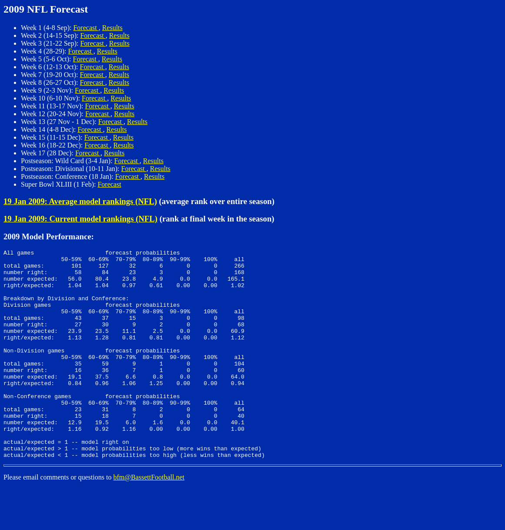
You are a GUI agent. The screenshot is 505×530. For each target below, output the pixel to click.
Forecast (85, 27)
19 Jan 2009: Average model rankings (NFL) (80, 201)
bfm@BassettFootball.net (148, 519)
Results (112, 27)
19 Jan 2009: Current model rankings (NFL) (80, 218)
